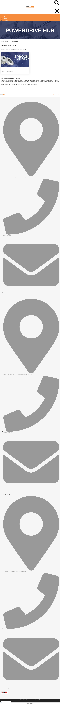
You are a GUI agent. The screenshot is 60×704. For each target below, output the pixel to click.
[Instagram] (58, 94)
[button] (56, 3)
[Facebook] (53, 94)
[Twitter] (56, 94)
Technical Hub (7, 41)
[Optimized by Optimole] (6, 702)
